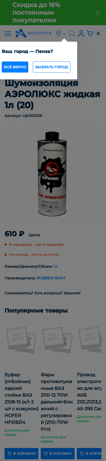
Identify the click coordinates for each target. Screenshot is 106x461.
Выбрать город (51, 67)
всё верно (15, 67)
